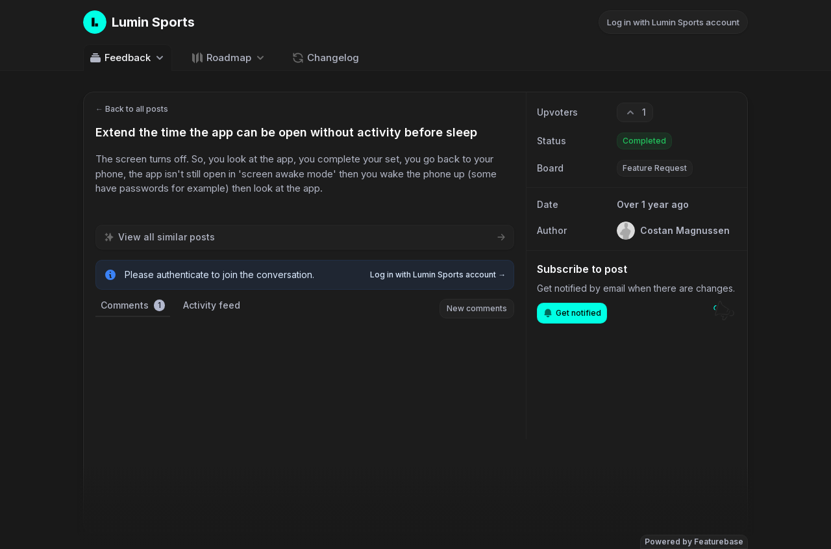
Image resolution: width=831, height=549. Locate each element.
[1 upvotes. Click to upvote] (635, 112)
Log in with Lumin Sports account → (438, 274)
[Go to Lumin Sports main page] (139, 22)
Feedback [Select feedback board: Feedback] (127, 57)
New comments (477, 308)
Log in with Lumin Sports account (673, 22)
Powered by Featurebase (694, 541)
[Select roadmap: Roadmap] (229, 57)
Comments (133, 305)
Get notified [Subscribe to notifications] (572, 313)
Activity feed (211, 305)
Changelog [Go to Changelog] (325, 57)
